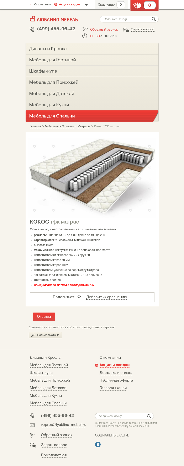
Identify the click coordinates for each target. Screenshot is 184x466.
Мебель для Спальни (48, 403)
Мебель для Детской (48, 388)
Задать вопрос (142, 29)
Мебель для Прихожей (50, 380)
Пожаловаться (54, 455)
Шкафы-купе (41, 372)
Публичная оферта (116, 380)
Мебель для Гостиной (49, 365)
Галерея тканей (113, 388)
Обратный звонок (104, 29)
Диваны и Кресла (45, 357)
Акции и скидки (115, 364)
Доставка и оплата (116, 372)
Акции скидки (69, 4)
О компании (43, 4)
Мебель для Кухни (46, 395)
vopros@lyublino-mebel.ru (63, 424)
